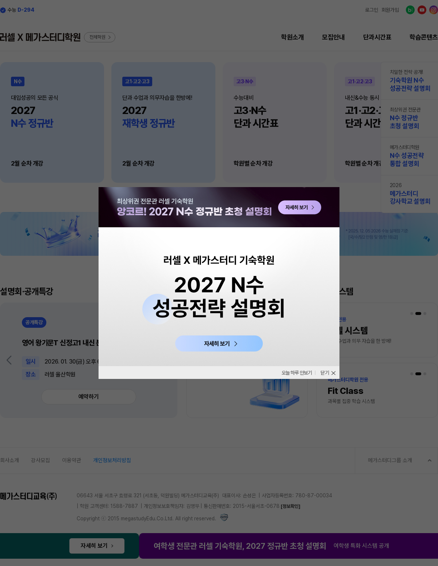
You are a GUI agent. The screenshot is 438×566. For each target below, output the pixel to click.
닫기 (324, 372)
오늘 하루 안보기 (294, 372)
